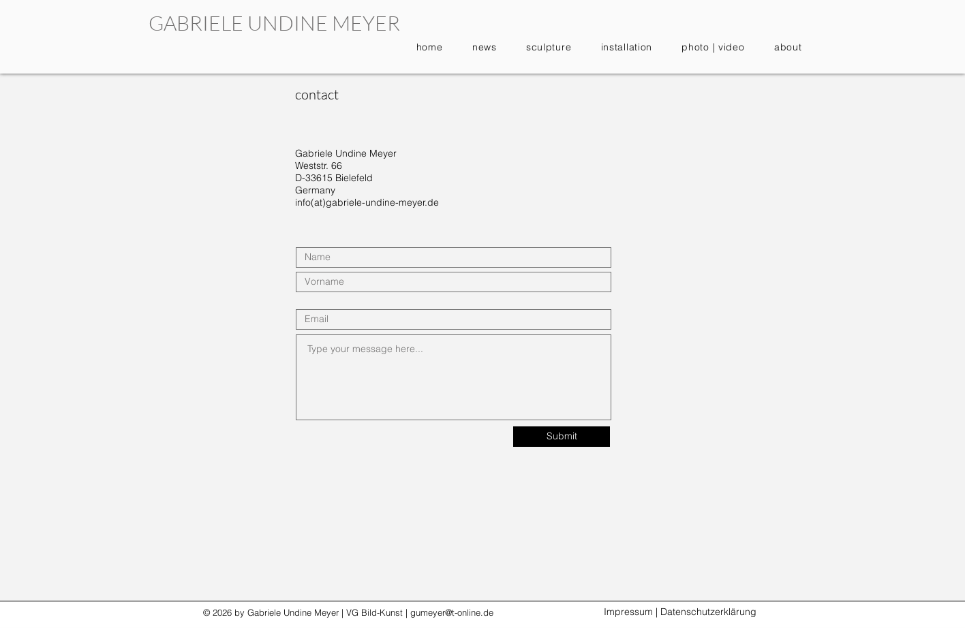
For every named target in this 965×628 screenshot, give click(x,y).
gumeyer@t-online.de (451, 612)
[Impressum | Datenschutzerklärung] (680, 612)
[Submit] (561, 436)
